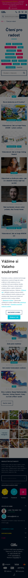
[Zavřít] (26, 258)
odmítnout (23, 302)
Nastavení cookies (8, 300)
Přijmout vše (14, 317)
